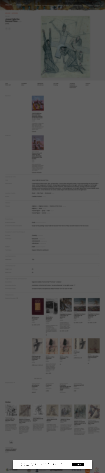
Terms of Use (29, 465)
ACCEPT (78, 464)
